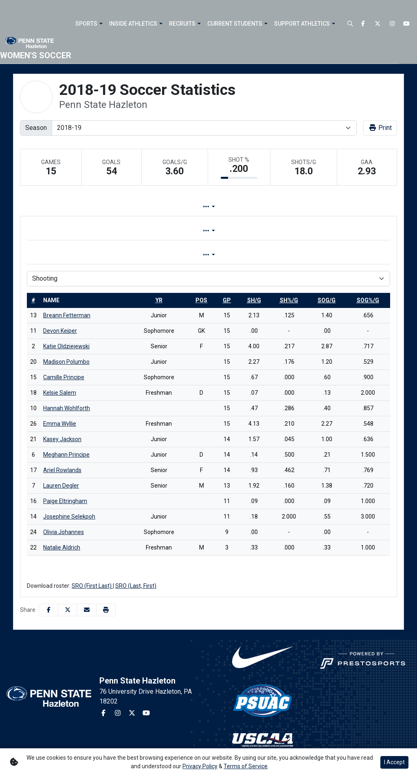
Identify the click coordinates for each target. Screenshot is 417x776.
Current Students (234, 23)
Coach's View (331, 207)
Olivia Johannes (63, 532)
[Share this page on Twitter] (67, 610)
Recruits (182, 23)
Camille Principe (63, 377)
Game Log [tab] (177, 207)
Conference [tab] (228, 231)
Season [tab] (227, 255)
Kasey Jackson (62, 439)
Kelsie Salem (59, 392)
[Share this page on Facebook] (48, 610)
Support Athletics (302, 23)
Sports (86, 23)
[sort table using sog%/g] (368, 300)
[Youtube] (407, 24)
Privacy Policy (199, 766)
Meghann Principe (66, 454)
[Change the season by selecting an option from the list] (204, 128)
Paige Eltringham (65, 501)
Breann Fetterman (66, 315)
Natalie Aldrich (61, 547)
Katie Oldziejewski (66, 346)
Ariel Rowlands (62, 470)
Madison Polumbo (66, 361)
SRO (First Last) (92, 586)
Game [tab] (188, 255)
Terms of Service (246, 766)
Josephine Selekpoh (69, 516)
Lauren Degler (61, 485)
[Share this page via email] (87, 610)
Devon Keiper (60, 331)
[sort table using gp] (227, 300)
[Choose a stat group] (208, 278)
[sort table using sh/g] (254, 300)
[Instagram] (392, 24)
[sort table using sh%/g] (289, 300)
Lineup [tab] (133, 207)
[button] (89, 23)
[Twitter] (378, 24)
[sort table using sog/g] (327, 300)
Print (380, 128)
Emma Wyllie (59, 423)
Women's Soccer (35, 55)
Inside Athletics (133, 23)
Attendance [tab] (277, 207)
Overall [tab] (180, 231)
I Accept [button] (394, 762)
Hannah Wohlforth (66, 408)
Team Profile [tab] (85, 207)
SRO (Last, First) (135, 586)
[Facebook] (363, 24)
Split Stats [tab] (226, 207)
